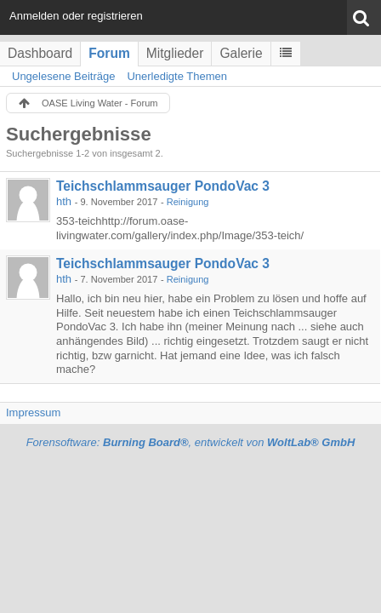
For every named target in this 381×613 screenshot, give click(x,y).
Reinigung (188, 202)
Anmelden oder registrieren (76, 15)
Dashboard (40, 53)
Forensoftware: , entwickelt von (190, 442)
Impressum (33, 412)
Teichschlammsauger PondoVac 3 (163, 186)
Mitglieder (175, 53)
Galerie (240, 53)
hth (63, 201)
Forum (109, 53)
